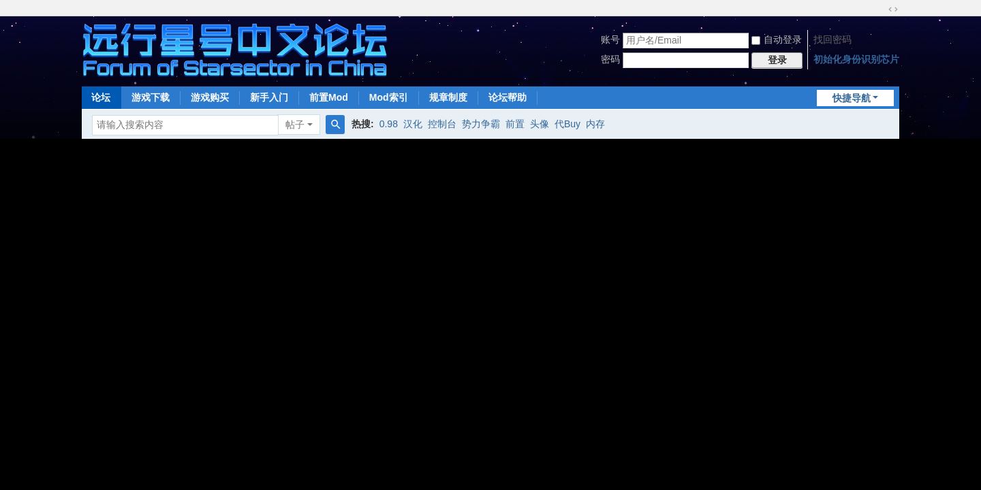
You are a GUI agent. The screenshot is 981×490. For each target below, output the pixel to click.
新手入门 (269, 97)
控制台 (442, 123)
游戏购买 (210, 97)
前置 (515, 123)
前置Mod (328, 97)
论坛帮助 (507, 97)
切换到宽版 (893, 9)
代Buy (567, 123)
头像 (539, 123)
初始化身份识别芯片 (856, 59)
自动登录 (776, 39)
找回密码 (832, 39)
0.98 (388, 123)
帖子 (295, 124)
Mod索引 (388, 97)
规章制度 (448, 97)
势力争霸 (481, 123)
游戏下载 (150, 97)
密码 (610, 59)
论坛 (100, 97)
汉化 (412, 123)
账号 (610, 39)
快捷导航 (851, 98)
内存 (595, 123)
